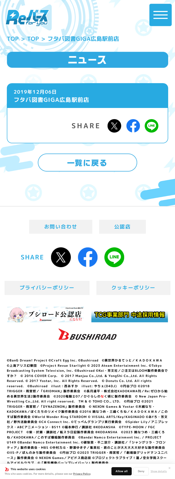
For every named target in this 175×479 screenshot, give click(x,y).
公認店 (122, 226)
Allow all (122, 471)
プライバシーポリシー (47, 287)
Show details (159, 471)
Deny (141, 471)
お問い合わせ (60, 226)
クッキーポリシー (133, 287)
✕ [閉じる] (169, 468)
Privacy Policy (81, 474)
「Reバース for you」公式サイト (27, 17)
